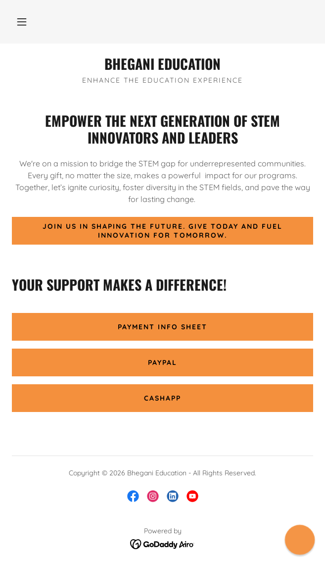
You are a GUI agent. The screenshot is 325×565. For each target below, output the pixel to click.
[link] (162, 63)
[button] (22, 22)
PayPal (162, 362)
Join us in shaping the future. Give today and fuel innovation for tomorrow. (162, 231)
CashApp (162, 398)
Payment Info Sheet (162, 326)
